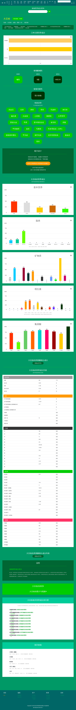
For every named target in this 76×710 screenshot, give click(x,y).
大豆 (10, 671)
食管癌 (53, 122)
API (52, 1)
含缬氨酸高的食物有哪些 (25, 615)
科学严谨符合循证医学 (38, 167)
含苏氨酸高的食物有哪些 (25, 621)
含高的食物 (12, 610)
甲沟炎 (25, 135)
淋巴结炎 (38, 135)
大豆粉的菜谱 (38, 586)
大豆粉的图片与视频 (38, 591)
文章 (47, 2)
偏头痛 (13, 116)
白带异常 (61, 116)
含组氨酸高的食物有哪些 (25, 626)
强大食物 (18, 2)
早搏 (25, 122)
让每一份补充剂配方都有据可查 (38, 170)
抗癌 (22, 110)
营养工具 (15, 2)
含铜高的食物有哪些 (21, 609)
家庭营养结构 (29, 2)
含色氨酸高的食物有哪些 (25, 618)
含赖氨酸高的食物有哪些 (25, 624)
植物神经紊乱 (11, 135)
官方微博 (48, 697)
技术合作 (34, 697)
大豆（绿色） (12, 666)
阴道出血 (13, 122)
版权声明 (19, 697)
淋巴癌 (65, 110)
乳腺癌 (53, 110)
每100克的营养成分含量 (32, 26)
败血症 (67, 135)
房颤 (64, 122)
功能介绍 (55, 2)
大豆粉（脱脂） (13, 652)
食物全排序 (38, 2)
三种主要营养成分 (8, 26)
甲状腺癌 (16, 129)
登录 (73, 3)
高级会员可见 (38, 363)
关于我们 (34, 695)
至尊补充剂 (25, 2)
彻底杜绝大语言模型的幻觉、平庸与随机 (38, 159)
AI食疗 (9, 3)
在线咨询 (48, 698)
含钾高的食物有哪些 (21, 635)
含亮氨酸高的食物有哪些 (25, 629)
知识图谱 (45, 2)
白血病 (25, 116)
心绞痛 (37, 116)
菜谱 (5, 27)
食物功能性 (23, 26)
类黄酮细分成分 (44, 26)
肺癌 (32, 110)
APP (50, 1)
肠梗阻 (49, 116)
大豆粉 (11, 657)
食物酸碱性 (16, 26)
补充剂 (11, 3)
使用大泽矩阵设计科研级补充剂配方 (38, 163)
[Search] (64, 1)
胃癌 (42, 110)
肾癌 (38, 141)
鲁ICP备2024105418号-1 (38, 707)
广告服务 (34, 698)
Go (59, 3)
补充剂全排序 (34, 2)
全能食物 (21, 2)
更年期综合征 (39, 122)
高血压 (11, 110)
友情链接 (62, 695)
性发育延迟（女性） (55, 129)
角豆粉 (11, 661)
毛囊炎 (38, 129)
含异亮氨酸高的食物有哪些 (26, 632)
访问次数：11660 (17, 18)
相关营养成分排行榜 (19, 27)
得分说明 (27, 27)
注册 (71, 3)
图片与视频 (10, 27)
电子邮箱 (48, 695)
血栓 (28, 129)
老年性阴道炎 (53, 135)
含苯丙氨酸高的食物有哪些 (26, 612)
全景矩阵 (41, 2)
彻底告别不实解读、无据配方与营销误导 (38, 157)
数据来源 (19, 695)
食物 (7, 2)
